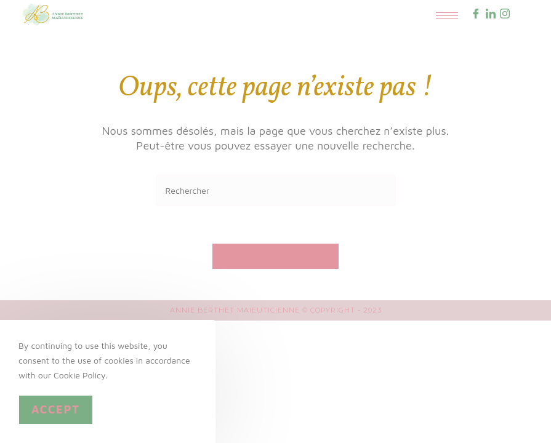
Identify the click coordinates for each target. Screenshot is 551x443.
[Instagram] (505, 14)
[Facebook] (476, 14)
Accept (55, 409)
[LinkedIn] (491, 14)
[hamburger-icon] (447, 15)
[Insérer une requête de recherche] (276, 190)
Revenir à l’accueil (275, 256)
